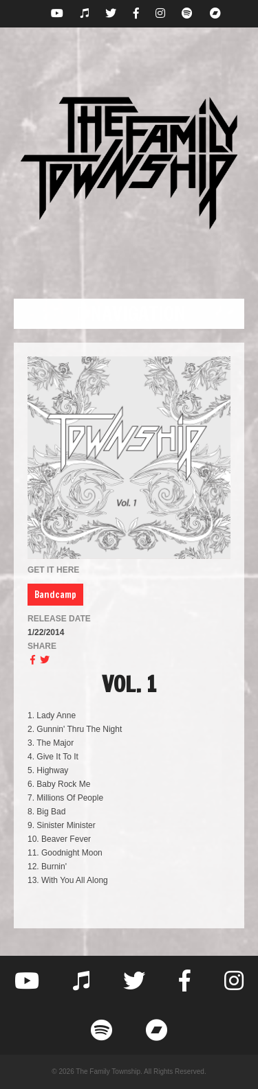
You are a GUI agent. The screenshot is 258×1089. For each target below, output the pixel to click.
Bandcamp (55, 594)
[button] (129, 314)
